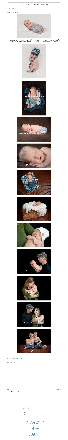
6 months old (34, 420)
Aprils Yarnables (41, 80)
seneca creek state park (34, 436)
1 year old (34, 417)
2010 (23, 414)
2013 (23, 405)
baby (34, 422)
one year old (34, 434)
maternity (34, 430)
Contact (13, 8)
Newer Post (9, 389)
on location (34, 433)
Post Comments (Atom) (16, 391)
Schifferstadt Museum (34, 435)
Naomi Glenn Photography (34, 4)
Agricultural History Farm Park (34, 421)
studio (34, 438)
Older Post (59, 389)
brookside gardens (34, 423)
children (34, 426)
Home (9, 8)
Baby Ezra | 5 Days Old (12, 12)
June (24, 407)
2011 (23, 412)
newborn (34, 432)
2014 (23, 404)
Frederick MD (34, 428)
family (34, 427)
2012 (23, 411)
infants (34, 429)
